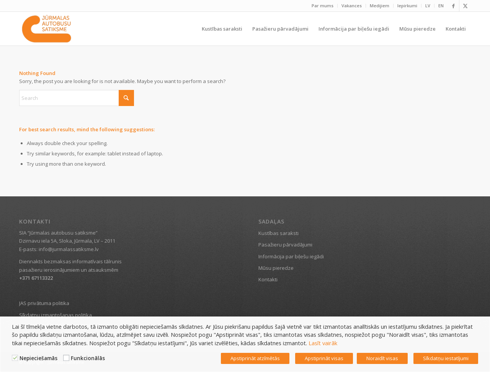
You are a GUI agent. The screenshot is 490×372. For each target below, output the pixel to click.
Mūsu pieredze (276, 267)
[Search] (76, 98)
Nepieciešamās (38, 358)
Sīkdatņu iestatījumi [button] (446, 358)
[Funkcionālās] (66, 358)
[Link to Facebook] (453, 5)
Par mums (322, 5)
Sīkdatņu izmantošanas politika (55, 315)
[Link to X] (465, 5)
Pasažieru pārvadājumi (285, 244)
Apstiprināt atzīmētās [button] (255, 358)
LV (427, 5)
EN (441, 5)
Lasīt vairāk (323, 343)
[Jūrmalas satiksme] (46, 29)
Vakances (351, 5)
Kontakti (268, 279)
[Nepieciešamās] (15, 358)
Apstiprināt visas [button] (324, 358)
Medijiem (379, 5)
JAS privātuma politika (44, 303)
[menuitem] (323, 6)
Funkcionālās (88, 358)
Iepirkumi (407, 5)
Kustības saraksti (278, 233)
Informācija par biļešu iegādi (291, 256)
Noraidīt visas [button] (382, 358)
